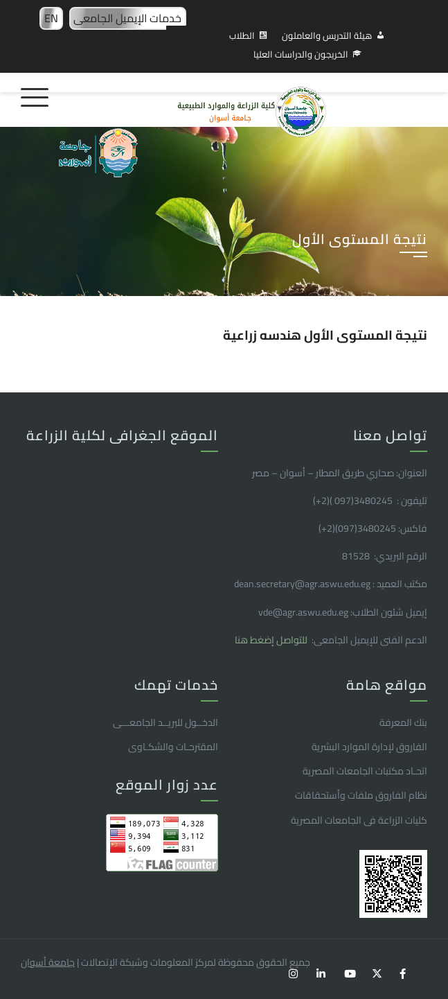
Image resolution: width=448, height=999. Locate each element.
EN (51, 18)
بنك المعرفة (403, 722)
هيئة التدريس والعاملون (327, 35)
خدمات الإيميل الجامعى (127, 18)
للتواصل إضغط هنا (272, 640)
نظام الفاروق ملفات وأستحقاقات (361, 795)
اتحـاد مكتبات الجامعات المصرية (365, 771)
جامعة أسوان (48, 962)
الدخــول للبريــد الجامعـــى (165, 722)
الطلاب (242, 35)
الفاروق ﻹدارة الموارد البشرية (369, 747)
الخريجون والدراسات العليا (300, 54)
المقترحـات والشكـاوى (173, 747)
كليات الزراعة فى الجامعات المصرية (359, 820)
